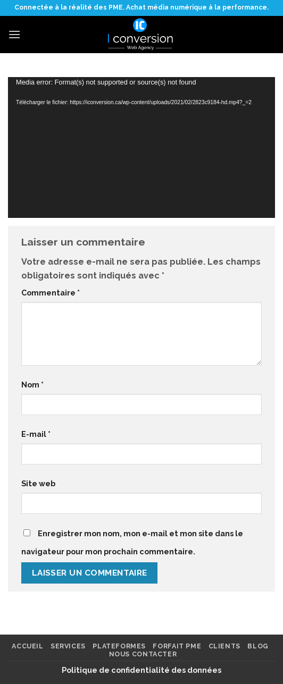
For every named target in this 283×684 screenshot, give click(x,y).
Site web (38, 483)
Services (68, 646)
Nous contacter (143, 654)
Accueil (27, 646)
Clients (224, 646)
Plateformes (119, 646)
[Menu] (14, 34)
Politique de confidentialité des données (141, 669)
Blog (257, 646)
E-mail (36, 433)
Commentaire (50, 292)
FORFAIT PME (177, 646)
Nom (32, 384)
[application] (141, 147)
